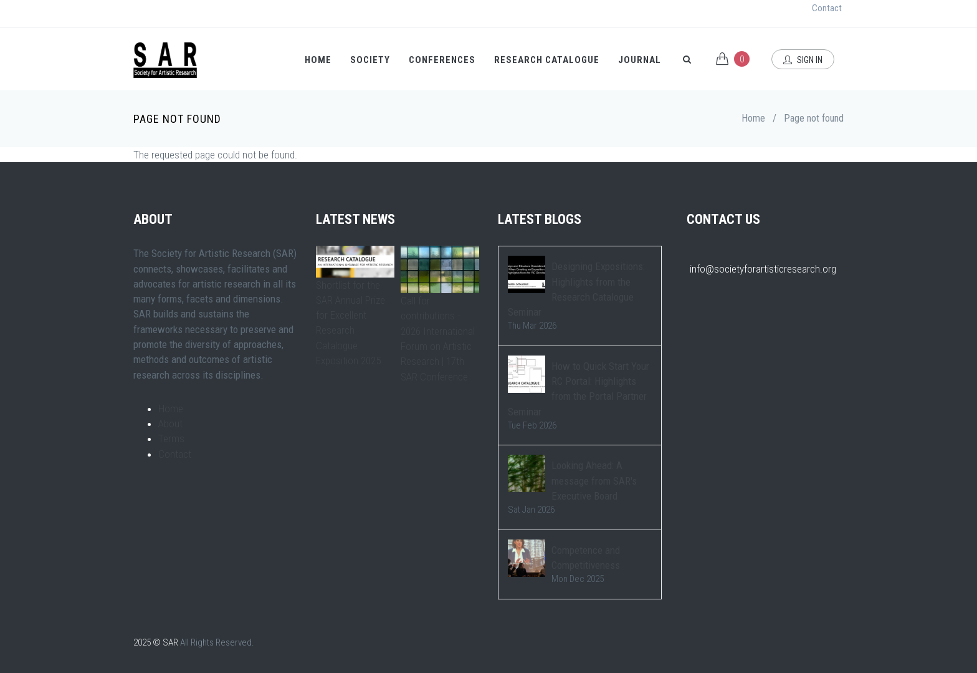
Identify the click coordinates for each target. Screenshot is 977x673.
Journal (639, 59)
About (170, 423)
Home (318, 59)
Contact (827, 8)
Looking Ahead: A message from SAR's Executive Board (594, 480)
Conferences (442, 59)
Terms (171, 438)
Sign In (802, 60)
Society (370, 59)
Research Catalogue (546, 59)
